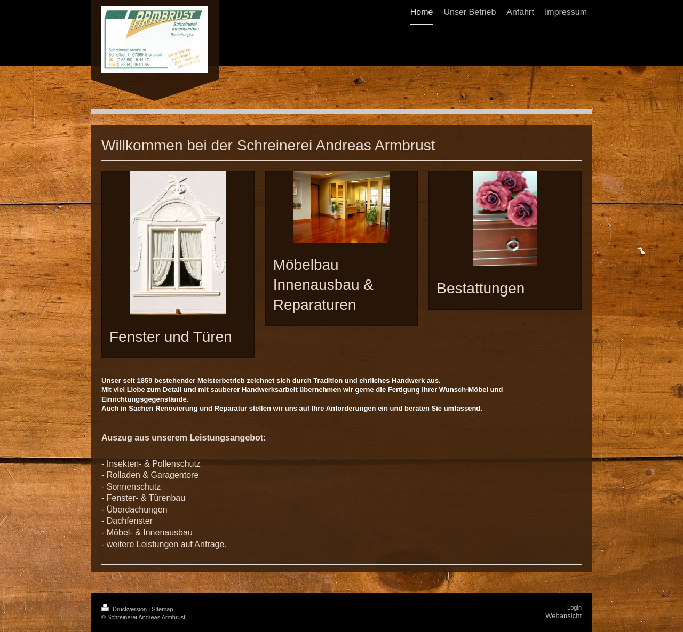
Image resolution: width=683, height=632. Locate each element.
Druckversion (124, 609)
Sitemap (162, 609)
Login (574, 607)
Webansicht (563, 616)
